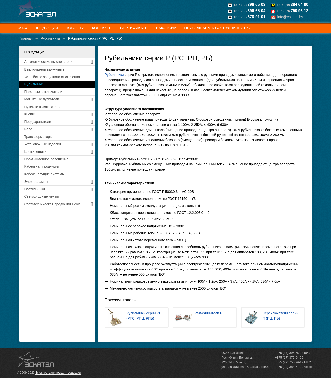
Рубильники (114, 75)
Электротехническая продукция (58, 372)
